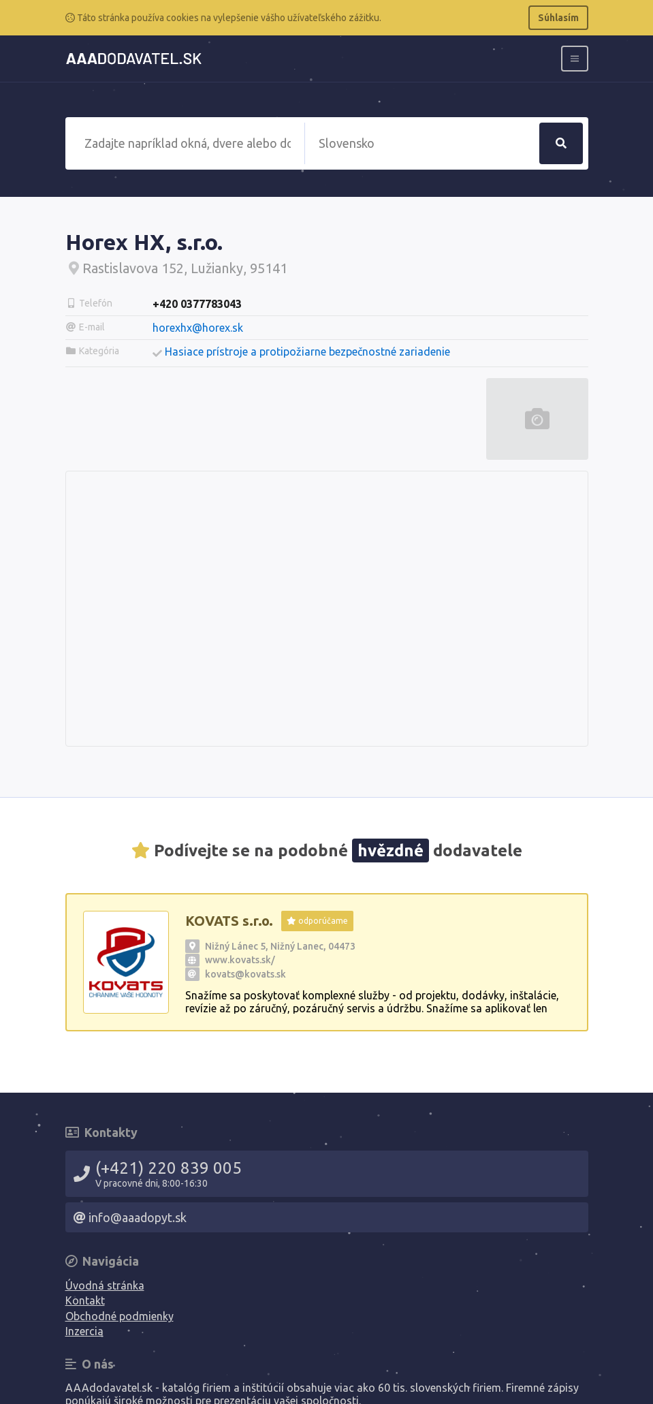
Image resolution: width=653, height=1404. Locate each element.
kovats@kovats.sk (245, 974)
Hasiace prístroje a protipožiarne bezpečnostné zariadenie (307, 351)
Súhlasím (558, 17)
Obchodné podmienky (119, 1316)
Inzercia (84, 1331)
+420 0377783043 (197, 304)
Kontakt (85, 1300)
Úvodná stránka (104, 1285)
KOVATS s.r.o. (229, 921)
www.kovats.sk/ (240, 959)
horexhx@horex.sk (198, 328)
